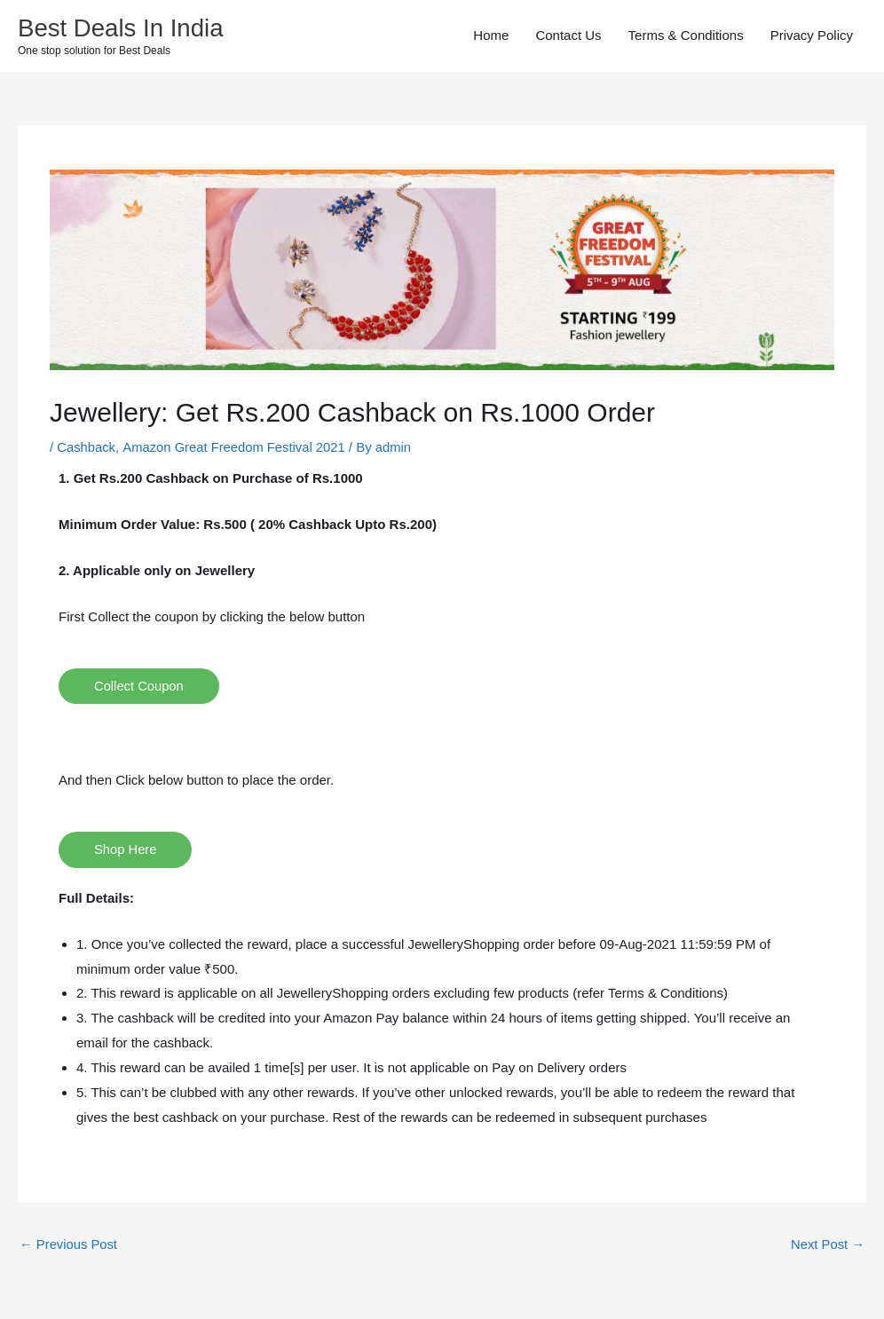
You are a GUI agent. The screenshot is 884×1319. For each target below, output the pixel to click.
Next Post (827, 1245)
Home (491, 35)
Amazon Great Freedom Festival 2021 (236, 447)
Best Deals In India (122, 28)
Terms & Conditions (686, 35)
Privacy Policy (811, 35)
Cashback (86, 447)
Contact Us (568, 35)
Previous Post (69, 1245)
